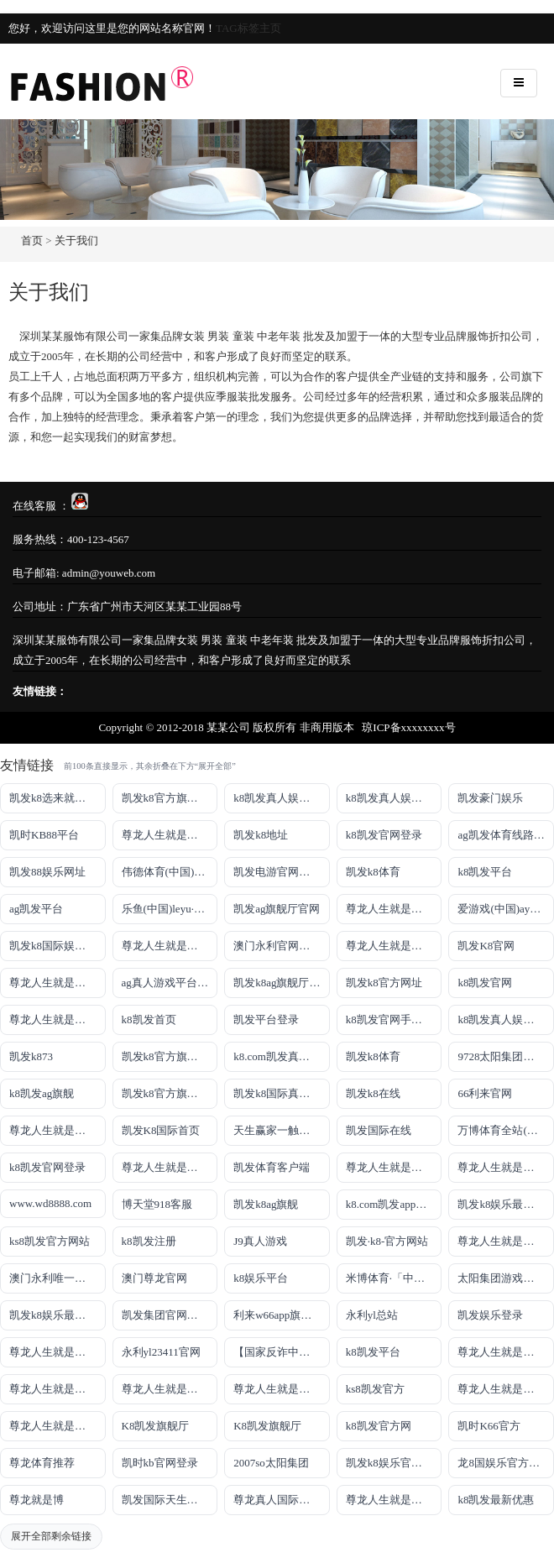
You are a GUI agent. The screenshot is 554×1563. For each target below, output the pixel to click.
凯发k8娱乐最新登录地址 (505, 1204)
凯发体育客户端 (271, 1167)
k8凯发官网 (484, 982)
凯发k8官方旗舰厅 (165, 798)
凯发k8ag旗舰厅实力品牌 (281, 982)
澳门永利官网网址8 (280, 945)
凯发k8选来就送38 (53, 798)
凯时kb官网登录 (160, 1462)
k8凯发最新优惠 (495, 1499)
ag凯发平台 (36, 908)
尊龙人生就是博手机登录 (57, 1130)
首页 (32, 240)
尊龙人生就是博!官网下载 (505, 1352)
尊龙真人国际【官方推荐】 (281, 1499)
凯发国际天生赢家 (165, 1499)
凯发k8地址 (260, 835)
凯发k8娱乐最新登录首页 (57, 1315)
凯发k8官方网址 (384, 982)
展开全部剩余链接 (51, 1536)
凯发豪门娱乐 (490, 798)
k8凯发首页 (149, 1019)
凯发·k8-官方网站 (387, 1241)
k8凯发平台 (484, 871)
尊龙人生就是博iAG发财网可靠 (394, 1167)
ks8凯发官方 (375, 1389)
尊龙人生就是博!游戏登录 (170, 835)
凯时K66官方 (488, 1425)
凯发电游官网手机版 (281, 871)
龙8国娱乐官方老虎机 (505, 1462)
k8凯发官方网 (378, 1425)
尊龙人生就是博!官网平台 (57, 1389)
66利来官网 (484, 1093)
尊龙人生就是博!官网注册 (505, 1167)
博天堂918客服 (157, 1204)
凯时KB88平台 (44, 835)
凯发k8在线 (373, 1093)
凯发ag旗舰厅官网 (276, 908)
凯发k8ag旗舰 (265, 1204)
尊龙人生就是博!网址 (394, 945)
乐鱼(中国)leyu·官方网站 (170, 908)
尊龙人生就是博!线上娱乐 (394, 908)
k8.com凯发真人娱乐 (281, 1056)
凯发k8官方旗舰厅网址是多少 (170, 1093)
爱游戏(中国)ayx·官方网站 (505, 908)
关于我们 (76, 240)
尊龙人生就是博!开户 (57, 1019)
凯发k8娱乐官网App (393, 1462)
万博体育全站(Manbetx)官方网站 (505, 1130)
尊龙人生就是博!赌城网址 (394, 1499)
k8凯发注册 (149, 1241)
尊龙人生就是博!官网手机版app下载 (57, 1352)
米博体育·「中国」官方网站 (394, 1278)
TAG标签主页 (248, 28)
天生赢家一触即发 (277, 1130)
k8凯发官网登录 (384, 835)
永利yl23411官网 (161, 1352)
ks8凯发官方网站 (49, 1241)
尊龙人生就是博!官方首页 (57, 1425)
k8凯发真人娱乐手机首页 (394, 798)
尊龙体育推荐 (42, 1462)
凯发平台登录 (266, 1019)
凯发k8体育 (373, 871)
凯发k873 (31, 1056)
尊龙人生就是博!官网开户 (170, 1389)
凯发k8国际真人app (279, 1093)
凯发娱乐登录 (490, 1315)
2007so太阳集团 (271, 1462)
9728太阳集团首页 (501, 1056)
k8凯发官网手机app (392, 1019)
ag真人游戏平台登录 (170, 982)
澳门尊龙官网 (154, 1278)
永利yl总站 (372, 1315)
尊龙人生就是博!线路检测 (170, 945)
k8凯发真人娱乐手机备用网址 (505, 1019)
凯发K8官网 (486, 945)
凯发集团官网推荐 (165, 1315)
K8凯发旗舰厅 (156, 1425)
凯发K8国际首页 (161, 1130)
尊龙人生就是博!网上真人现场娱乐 (57, 982)
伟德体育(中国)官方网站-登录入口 (170, 871)
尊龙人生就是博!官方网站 (505, 1389)
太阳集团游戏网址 (501, 1278)
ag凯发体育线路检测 (505, 835)
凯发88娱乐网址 (47, 871)
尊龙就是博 (36, 1499)
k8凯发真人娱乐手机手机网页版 (281, 798)
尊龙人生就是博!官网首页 (505, 1241)
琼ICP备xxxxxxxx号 (408, 727)
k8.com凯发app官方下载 (394, 1204)
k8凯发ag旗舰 (41, 1093)
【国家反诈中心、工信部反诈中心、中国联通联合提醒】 (281, 1352)
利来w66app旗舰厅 (277, 1315)
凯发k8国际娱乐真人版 (57, 945)
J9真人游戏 (260, 1241)
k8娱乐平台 (260, 1278)
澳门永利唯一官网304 (57, 1278)
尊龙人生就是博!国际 (170, 1167)
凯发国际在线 (378, 1130)
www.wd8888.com (50, 1203)
